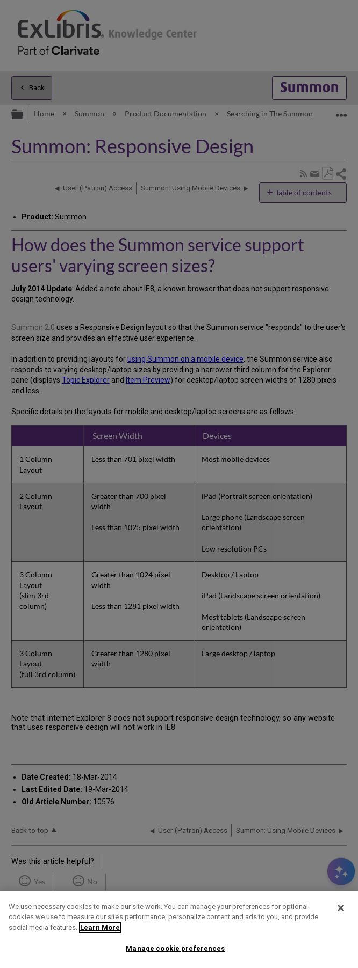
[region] (179, 929)
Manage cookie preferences (175, 948)
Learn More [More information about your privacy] (100, 927)
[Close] (341, 908)
